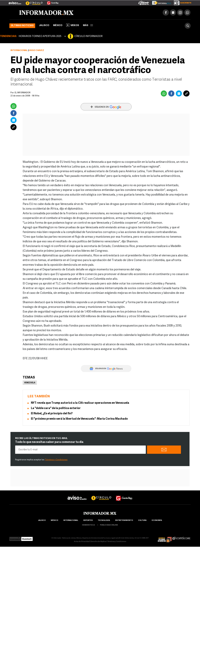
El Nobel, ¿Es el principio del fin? (51, 413)
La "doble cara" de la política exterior (56, 408)
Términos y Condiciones (56, 460)
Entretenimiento (124, 520)
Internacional (19, 50)
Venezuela (29, 383)
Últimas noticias (22, 25)
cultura (142, 520)
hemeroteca (88, 525)
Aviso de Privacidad (82, 541)
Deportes (88, 520)
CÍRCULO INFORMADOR (88, 36)
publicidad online (109, 525)
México (57, 25)
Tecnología (104, 520)
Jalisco (44, 25)
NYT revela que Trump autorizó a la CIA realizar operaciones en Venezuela (80, 403)
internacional (70, 520)
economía (157, 520)
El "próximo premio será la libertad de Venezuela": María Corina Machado (79, 418)
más (88, 25)
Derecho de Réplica (98, 541)
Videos (72, 25)
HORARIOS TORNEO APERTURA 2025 (40, 36)
